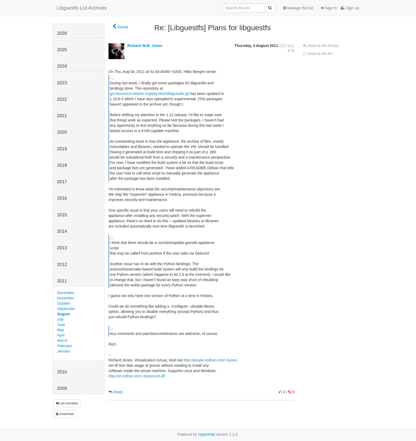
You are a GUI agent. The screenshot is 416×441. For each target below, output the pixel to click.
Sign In (329, 8)
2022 (62, 99)
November (65, 298)
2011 (62, 280)
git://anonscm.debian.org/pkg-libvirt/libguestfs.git (149, 93)
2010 (62, 371)
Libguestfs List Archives (82, 8)
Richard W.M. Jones (144, 45)
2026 (62, 33)
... (112, 77)
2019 (62, 148)
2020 (62, 132)
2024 (62, 66)
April (60, 335)
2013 (62, 247)
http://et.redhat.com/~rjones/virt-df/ (137, 376)
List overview (67, 403)
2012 (62, 264)
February (64, 346)
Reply (116, 392)
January (63, 351)
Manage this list (298, 8)
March (62, 340)
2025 (62, 49)
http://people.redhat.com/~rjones (210, 360)
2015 (62, 214)
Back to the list (317, 53)
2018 (62, 165)
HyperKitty (206, 434)
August (63, 314)
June (61, 324)
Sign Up (350, 8)
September (66, 309)
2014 (62, 231)
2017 (62, 181)
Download (65, 414)
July (60, 319)
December (65, 293)
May (60, 330)
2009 (62, 388)
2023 (62, 82)
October (63, 303)
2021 (62, 115)
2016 (62, 198)
